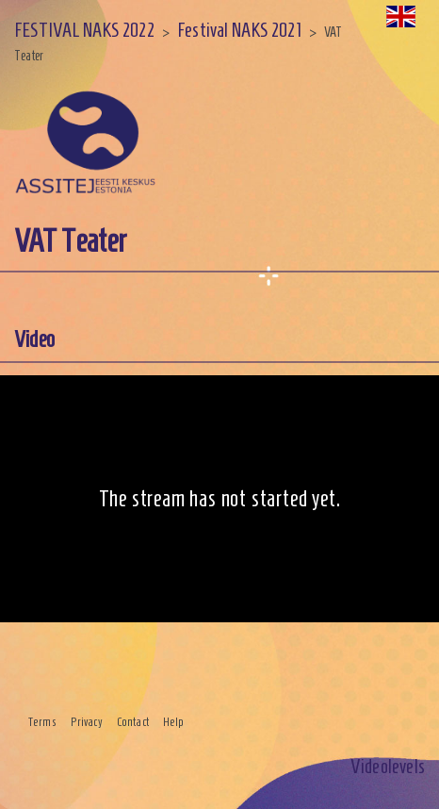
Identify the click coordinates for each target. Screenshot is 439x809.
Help (174, 722)
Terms (42, 722)
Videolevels (387, 766)
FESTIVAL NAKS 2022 (84, 30)
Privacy (87, 722)
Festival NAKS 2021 (239, 30)
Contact (133, 722)
